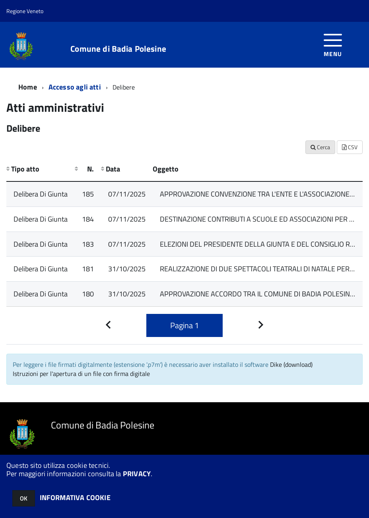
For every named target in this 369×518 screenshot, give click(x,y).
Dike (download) (291, 364)
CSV (349, 147)
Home (27, 87)
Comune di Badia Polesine (118, 49)
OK (23, 498)
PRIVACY (137, 473)
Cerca (320, 147)
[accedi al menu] (333, 44)
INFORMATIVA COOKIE (75, 497)
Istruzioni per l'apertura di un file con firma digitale (81, 373)
